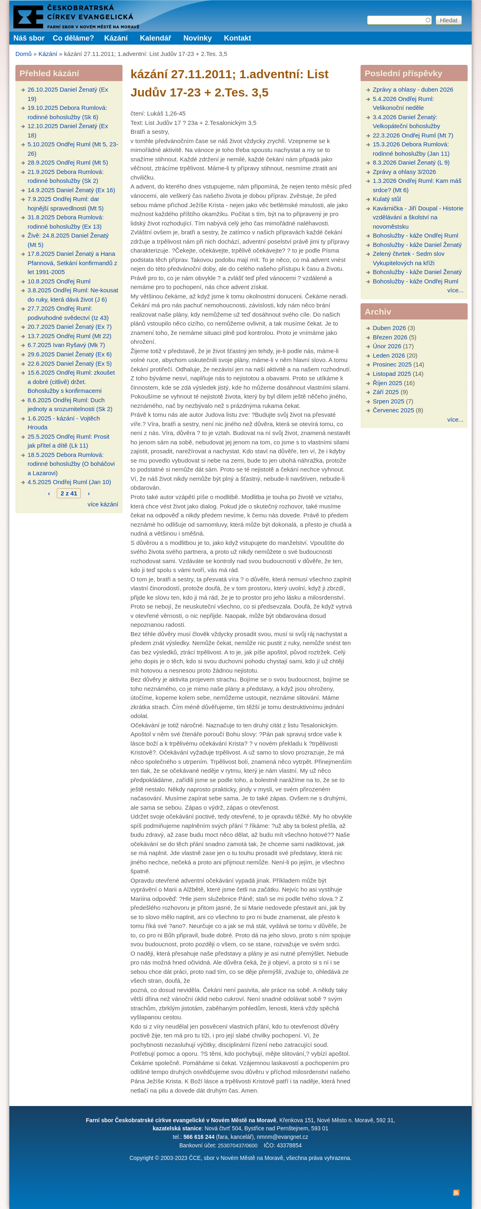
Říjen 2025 (387, 382)
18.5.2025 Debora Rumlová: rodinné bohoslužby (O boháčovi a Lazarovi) (71, 463)
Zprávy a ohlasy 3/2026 (404, 171)
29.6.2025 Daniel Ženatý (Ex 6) (70, 354)
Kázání (116, 38)
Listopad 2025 (392, 373)
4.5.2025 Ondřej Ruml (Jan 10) (69, 481)
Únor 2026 (387, 346)
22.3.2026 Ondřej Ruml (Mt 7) (413, 135)
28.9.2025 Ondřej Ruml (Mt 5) (68, 162)
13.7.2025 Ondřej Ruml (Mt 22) (70, 335)
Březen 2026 (390, 337)
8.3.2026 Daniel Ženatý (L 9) (411, 162)
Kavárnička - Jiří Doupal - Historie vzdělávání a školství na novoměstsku (418, 217)
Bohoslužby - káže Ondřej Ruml (415, 235)
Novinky (197, 38)
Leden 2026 (389, 355)
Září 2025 (386, 391)
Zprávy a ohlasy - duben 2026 (413, 89)
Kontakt (237, 38)
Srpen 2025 (388, 401)
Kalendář (155, 38)
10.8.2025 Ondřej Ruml (59, 281)
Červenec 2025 (393, 410)
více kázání (103, 504)
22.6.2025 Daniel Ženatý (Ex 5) (70, 363)
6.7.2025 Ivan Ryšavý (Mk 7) (66, 344)
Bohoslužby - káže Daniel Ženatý (417, 244)
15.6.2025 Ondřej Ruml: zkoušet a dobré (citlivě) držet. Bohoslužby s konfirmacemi (71, 381)
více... (455, 290)
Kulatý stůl (387, 198)
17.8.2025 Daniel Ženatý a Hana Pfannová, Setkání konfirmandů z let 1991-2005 (72, 262)
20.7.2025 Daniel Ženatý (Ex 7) (70, 326)
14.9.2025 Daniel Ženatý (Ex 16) (71, 189)
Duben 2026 (389, 327)
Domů (23, 53)
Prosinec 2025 (392, 364)
